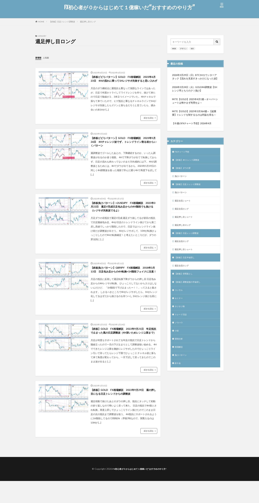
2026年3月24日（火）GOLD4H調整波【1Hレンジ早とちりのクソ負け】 (194, 89)
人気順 (47, 57)
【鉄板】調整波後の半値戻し (190, 290)
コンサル (179, 298)
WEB (174, 49)
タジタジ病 (180, 315)
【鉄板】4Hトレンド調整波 (189, 160)
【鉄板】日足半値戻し (186, 264)
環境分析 (179, 350)
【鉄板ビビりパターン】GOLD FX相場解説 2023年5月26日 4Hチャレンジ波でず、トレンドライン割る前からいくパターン (124, 148)
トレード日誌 (182, 324)
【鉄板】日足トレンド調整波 (62, 21)
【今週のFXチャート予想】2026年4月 (191, 123)
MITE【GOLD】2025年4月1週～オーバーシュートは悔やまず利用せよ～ (195, 101)
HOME (41, 21)
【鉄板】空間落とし (185, 281)
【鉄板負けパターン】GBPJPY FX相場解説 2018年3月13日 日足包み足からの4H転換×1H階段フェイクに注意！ (123, 282)
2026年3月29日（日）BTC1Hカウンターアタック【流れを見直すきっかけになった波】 (195, 77)
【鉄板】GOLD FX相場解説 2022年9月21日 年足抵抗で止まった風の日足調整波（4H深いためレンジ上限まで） (124, 348)
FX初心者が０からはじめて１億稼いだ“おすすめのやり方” (129, 7)
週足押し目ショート (185, 221)
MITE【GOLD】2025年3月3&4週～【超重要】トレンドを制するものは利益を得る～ (194, 113)
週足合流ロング (183, 212)
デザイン (183, 49)
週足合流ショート (184, 203)
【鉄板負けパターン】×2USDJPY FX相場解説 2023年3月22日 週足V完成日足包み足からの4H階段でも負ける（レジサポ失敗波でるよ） (123, 215)
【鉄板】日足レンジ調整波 (189, 238)
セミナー (179, 307)
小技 (177, 341)
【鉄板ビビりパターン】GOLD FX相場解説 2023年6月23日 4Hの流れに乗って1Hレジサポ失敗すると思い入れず (122, 81)
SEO (192, 49)
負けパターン (182, 178)
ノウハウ (179, 333)
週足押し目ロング (88, 21)
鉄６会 (178, 376)
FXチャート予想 (183, 152)
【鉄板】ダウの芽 (184, 169)
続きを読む (149, 123)
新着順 (38, 57)
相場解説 (179, 358)
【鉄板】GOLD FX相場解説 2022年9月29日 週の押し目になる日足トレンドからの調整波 (123, 413)
